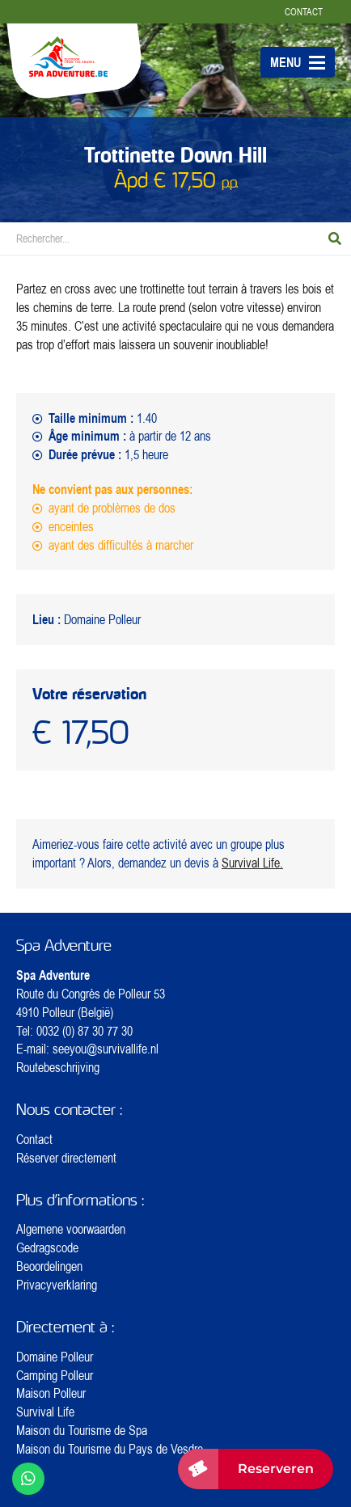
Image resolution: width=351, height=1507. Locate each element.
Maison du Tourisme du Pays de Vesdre (109, 1449)
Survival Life (45, 1411)
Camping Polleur (54, 1375)
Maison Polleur (51, 1393)
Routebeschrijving (57, 1067)
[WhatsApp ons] (28, 1479)
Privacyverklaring (56, 1285)
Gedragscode (47, 1247)
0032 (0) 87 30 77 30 (84, 1031)
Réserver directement (66, 1158)
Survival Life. (252, 863)
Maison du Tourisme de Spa (81, 1430)
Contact (304, 12)
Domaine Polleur (54, 1357)
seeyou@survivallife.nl (106, 1048)
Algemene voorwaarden (70, 1229)
